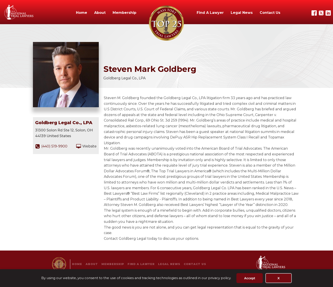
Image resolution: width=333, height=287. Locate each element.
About (100, 13)
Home (81, 13)
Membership (124, 13)
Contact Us (270, 13)
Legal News (242, 13)
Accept (249, 278)
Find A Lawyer (210, 13)
